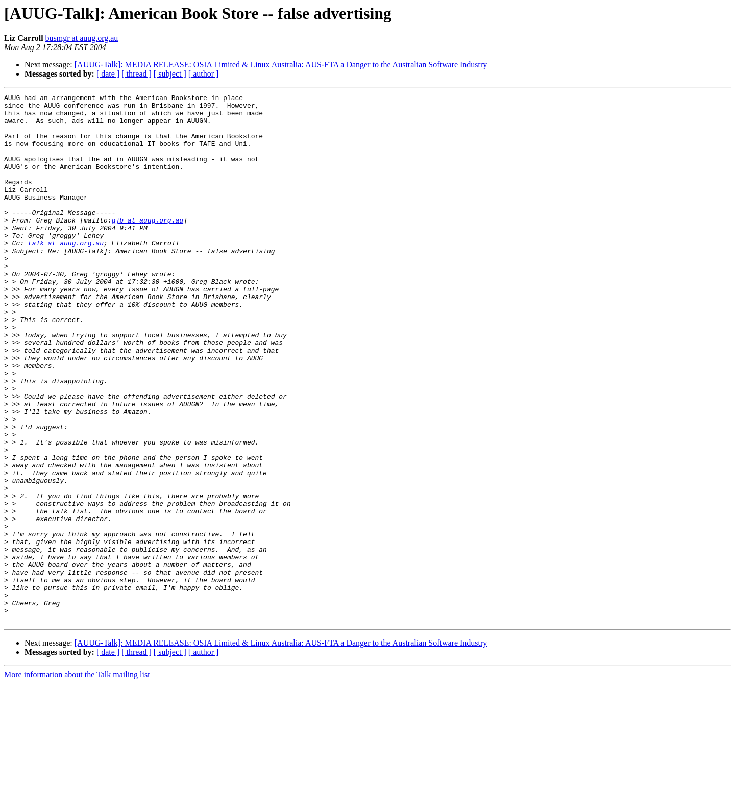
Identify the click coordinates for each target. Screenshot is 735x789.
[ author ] (203, 73)
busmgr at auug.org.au (81, 38)
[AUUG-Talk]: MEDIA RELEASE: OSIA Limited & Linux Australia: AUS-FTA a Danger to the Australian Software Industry (281, 64)
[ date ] (107, 73)
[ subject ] (170, 73)
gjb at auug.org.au (147, 246)
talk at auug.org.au (66, 273)
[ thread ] (136, 73)
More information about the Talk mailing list (77, 780)
